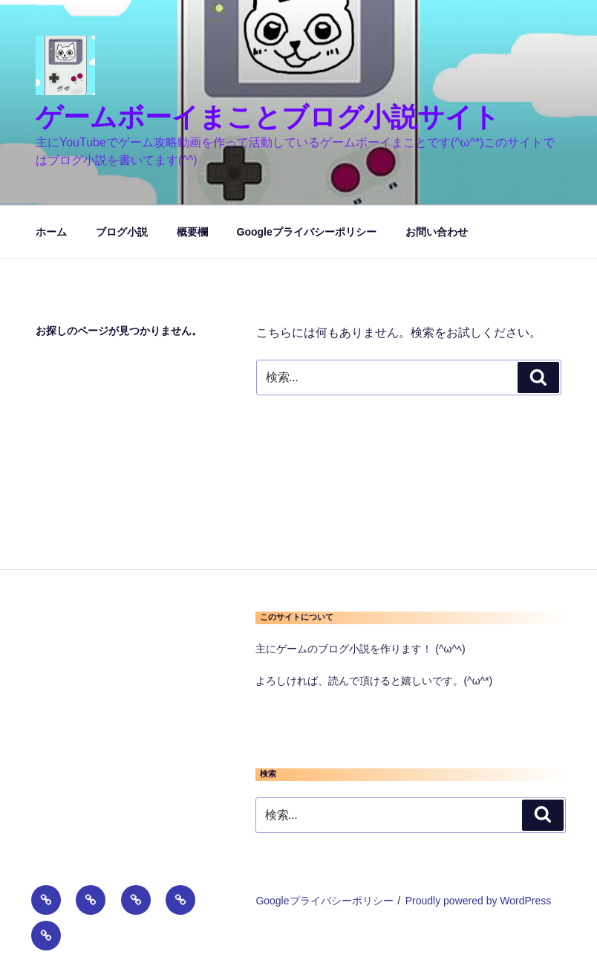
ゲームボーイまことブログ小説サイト (268, 117)
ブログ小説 (122, 232)
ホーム (51, 232)
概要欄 (192, 232)
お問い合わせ (436, 232)
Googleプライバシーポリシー (306, 232)
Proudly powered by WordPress (478, 901)
